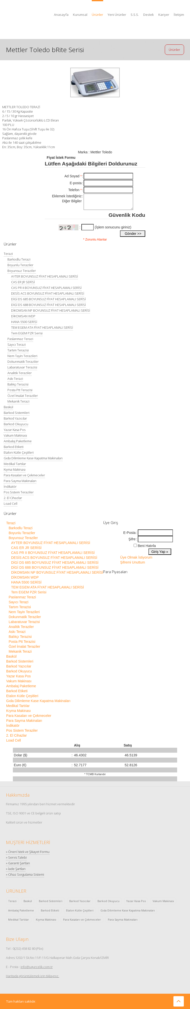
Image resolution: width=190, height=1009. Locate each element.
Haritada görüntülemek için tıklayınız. (32, 976)
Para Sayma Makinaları (20, 481)
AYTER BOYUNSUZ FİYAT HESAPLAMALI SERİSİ (44, 276)
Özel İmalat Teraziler (22, 395)
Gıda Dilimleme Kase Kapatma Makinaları (33, 458)
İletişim (179, 14)
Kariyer (163, 14)
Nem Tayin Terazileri (22, 356)
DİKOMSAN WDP (23, 316)
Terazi (8, 253)
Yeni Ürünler (117, 14)
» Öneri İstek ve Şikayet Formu (27, 851)
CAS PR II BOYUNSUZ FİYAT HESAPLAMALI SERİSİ (46, 287)
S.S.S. (135, 14)
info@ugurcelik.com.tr (37, 967)
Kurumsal (80, 14)
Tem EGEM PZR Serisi (27, 333)
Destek (148, 14)
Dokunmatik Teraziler (23, 361)
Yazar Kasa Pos (14, 429)
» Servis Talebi (16, 857)
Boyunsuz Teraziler (21, 270)
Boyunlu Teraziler (20, 265)
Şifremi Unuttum (132, 562)
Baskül (8, 407)
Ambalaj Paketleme (18, 441)
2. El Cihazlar (13, 498)
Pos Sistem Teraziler (19, 492)
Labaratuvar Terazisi (22, 367)
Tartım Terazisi (18, 350)
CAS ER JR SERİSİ (23, 282)
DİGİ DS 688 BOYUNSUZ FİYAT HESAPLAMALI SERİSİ (48, 305)
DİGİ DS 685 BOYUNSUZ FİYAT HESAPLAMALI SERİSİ (48, 299)
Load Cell (10, 503)
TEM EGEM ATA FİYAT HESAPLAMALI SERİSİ (42, 327)
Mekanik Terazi (18, 401)
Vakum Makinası (15, 435)
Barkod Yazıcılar (15, 418)
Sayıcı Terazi (16, 344)
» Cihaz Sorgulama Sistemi (25, 874)
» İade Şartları (15, 869)
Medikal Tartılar (15, 464)
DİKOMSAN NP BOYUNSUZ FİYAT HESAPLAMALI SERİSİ (50, 310)
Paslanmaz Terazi (20, 339)
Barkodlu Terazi (18, 259)
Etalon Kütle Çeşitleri (19, 452)
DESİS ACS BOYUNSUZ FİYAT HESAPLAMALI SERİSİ (47, 293)
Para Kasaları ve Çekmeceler (24, 475)
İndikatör (10, 486)
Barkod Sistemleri (16, 412)
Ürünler (97, 14)
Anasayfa (61, 14)
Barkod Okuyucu (16, 424)
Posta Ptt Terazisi (19, 390)
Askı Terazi (15, 378)
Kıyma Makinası (14, 469)
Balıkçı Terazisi (17, 384)
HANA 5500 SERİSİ (24, 322)
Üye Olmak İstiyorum (136, 557)
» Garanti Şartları (18, 863)
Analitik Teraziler (19, 373)
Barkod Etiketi (14, 446)
